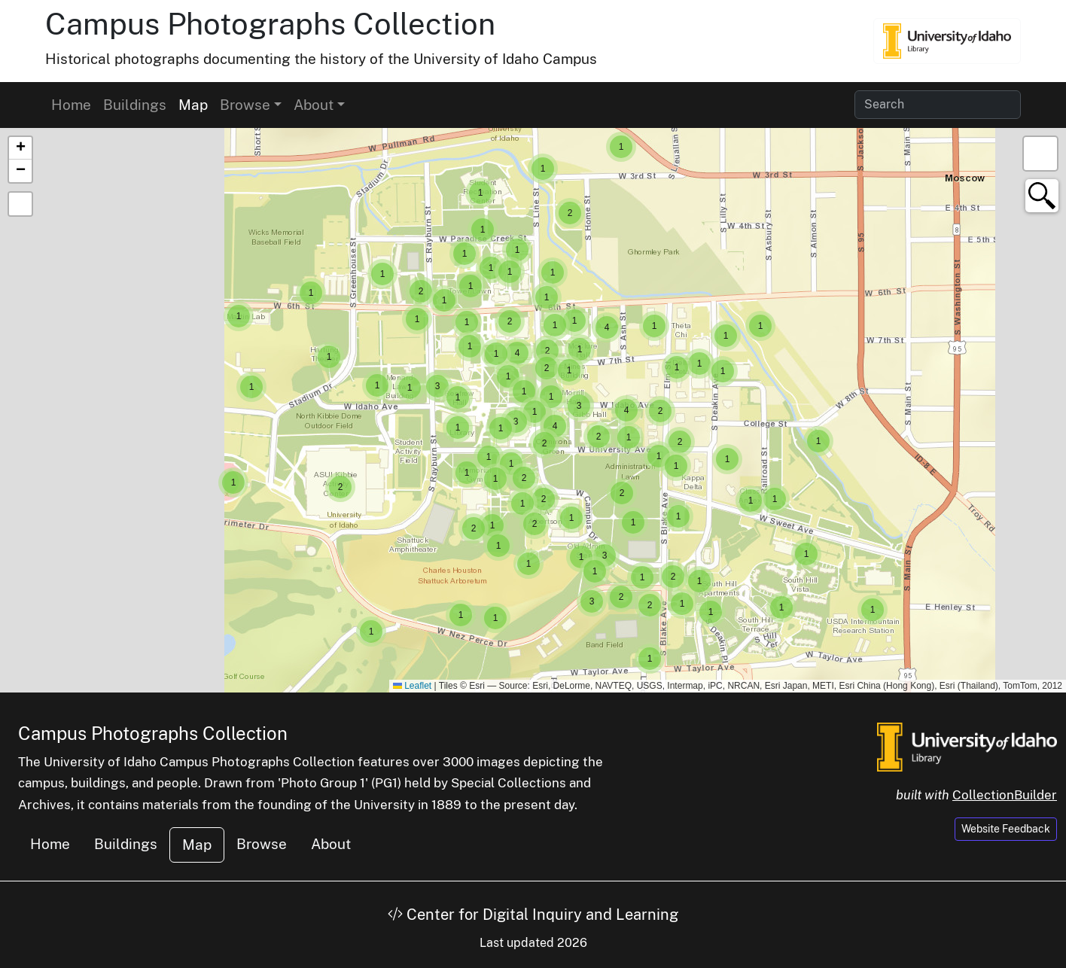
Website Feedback (1005, 829)
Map (193, 104)
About (331, 844)
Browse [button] (245, 104)
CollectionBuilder (1004, 794)
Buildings (134, 104)
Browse (261, 844)
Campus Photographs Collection (270, 23)
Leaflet (412, 685)
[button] (872, 610)
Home (71, 104)
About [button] (314, 104)
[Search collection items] (937, 104)
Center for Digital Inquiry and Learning (533, 915)
